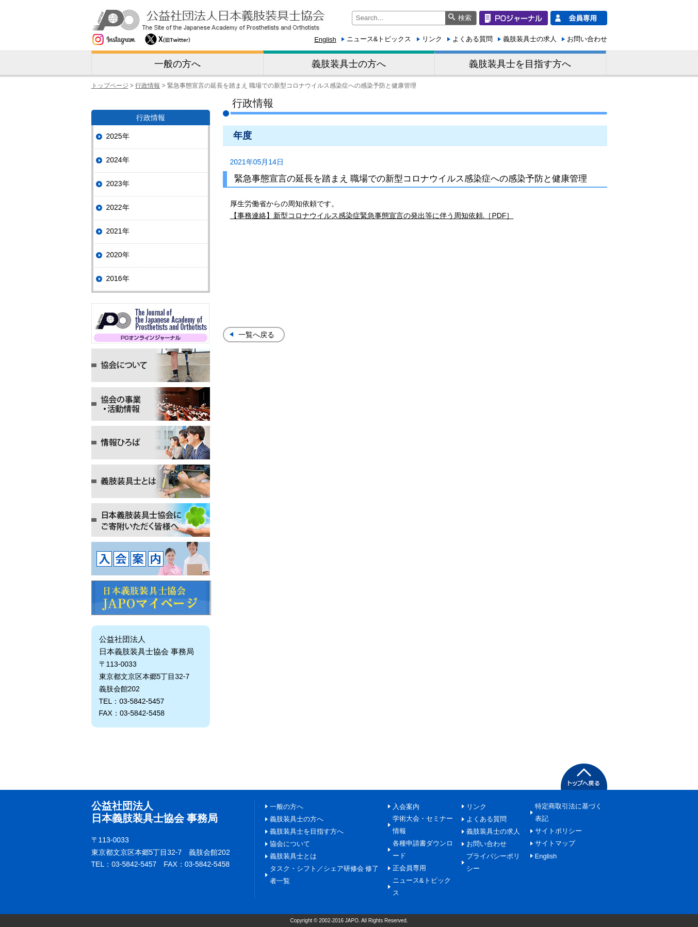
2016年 (117, 278)
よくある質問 (472, 39)
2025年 (117, 136)
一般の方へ (177, 64)
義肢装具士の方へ (349, 64)
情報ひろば (150, 442)
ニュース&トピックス (379, 39)
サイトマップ (555, 843)
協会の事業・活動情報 (150, 404)
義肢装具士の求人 (530, 39)
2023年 (117, 183)
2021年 (117, 231)
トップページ (109, 85)
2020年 (117, 255)
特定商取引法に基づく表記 (568, 812)
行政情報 (147, 85)
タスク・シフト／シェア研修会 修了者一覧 (324, 875)
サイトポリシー (558, 831)
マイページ (151, 598)
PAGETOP (584, 777)
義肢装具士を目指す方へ (520, 64)
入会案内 (150, 558)
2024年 (117, 160)
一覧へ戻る (256, 334)
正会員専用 (409, 868)
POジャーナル (150, 323)
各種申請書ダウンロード (423, 849)
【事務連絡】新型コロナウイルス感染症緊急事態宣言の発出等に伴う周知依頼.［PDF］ (372, 215)
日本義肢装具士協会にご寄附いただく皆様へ (150, 520)
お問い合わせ (587, 39)
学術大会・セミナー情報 (423, 825)
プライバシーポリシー (493, 862)
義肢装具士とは (150, 481)
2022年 (117, 207)
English (325, 39)
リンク (432, 39)
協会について (150, 365)
